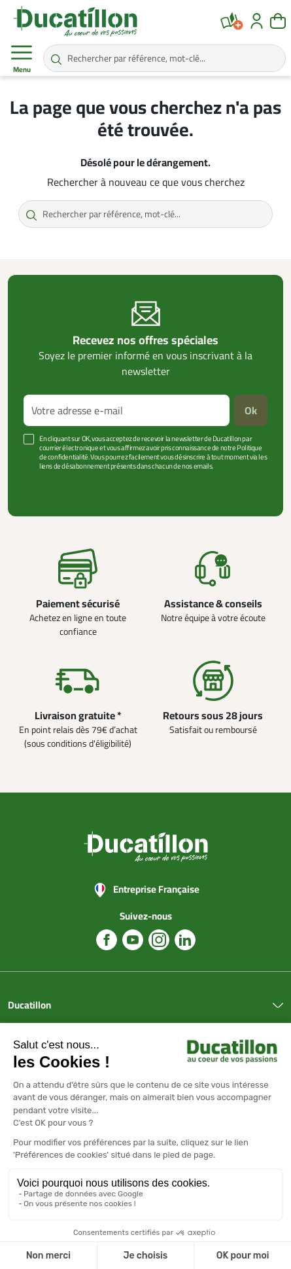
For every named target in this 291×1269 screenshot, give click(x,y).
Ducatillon (29, 1005)
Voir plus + (42, 485)
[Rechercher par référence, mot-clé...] (164, 58)
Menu (21, 59)
